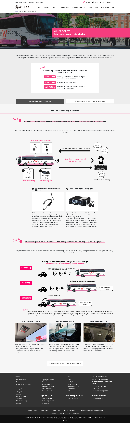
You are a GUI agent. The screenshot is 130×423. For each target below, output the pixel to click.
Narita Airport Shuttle (48, 386)
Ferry (90, 7)
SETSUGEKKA (46, 403)
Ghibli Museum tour (73, 386)
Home (16, 11)
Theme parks (64, 7)
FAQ (113, 7)
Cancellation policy (21, 401)
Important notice (21, 379)
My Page (96, 388)
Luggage (18, 403)
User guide (105, 7)
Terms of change (21, 398)
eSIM (96, 7)
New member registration (101, 391)
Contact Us (76, 413)
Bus (38, 7)
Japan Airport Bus (47, 389)
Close (65, 420)
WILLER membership (99, 386)
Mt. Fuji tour (71, 382)
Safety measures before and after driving (90, 101)
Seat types (45, 382)
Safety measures (47, 384)
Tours (54, 7)
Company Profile (32, 410)
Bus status (19, 382)
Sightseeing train (78, 7)
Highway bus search (48, 379)
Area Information (73, 398)
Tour (69, 379)
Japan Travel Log (98, 398)
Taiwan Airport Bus (47, 391)
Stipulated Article (56, 410)
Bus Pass (46, 7)
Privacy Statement (69, 410)
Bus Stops (54, 413)
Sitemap (62, 413)
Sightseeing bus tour (74, 391)
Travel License (44, 410)
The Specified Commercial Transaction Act (90, 410)
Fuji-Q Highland (72, 384)
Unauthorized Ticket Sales (23, 384)
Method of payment (22, 396)
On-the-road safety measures (40, 101)
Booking (18, 394)
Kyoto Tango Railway (48, 401)
